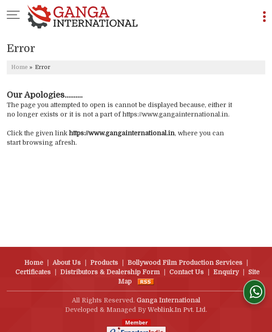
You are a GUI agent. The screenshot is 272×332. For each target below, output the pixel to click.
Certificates (33, 262)
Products (104, 253)
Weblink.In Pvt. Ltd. (177, 300)
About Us (67, 253)
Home (19, 67)
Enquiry (226, 262)
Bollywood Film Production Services (184, 253)
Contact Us (186, 262)
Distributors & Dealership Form (110, 262)
